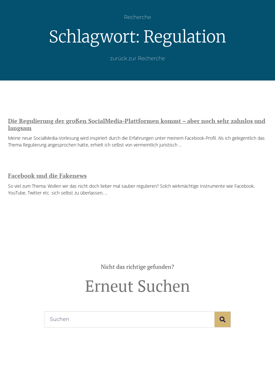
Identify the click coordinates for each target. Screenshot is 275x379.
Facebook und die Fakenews (47, 175)
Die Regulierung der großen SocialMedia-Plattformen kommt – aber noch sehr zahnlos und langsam (136, 124)
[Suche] (222, 319)
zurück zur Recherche (137, 58)
